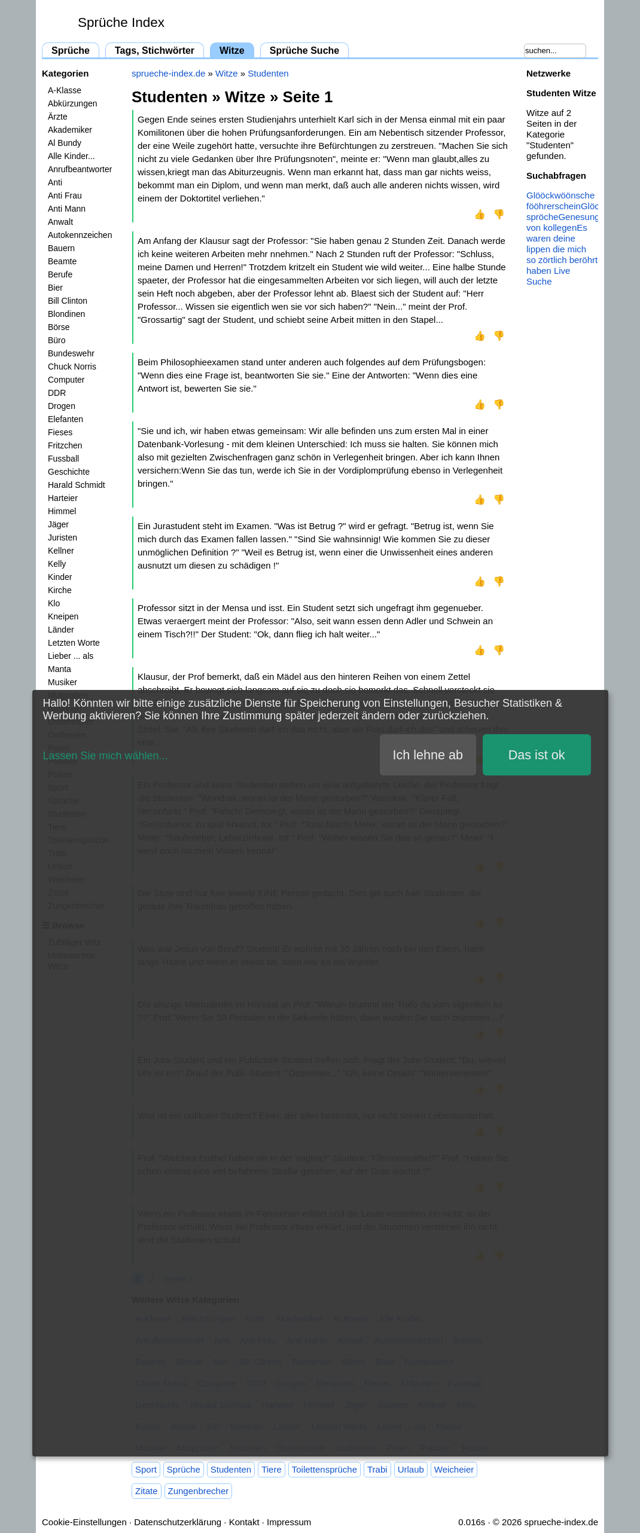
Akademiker (70, 130)
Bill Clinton (67, 301)
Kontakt (244, 1522)
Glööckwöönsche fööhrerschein (560, 200)
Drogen (61, 406)
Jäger (58, 524)
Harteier (63, 498)
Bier (55, 287)
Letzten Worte (74, 643)
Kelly (57, 564)
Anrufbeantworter (80, 169)
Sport (146, 1469)
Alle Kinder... (71, 156)
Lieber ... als (70, 656)
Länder (61, 629)
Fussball (63, 458)
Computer (66, 379)
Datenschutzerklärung (177, 1522)
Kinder (60, 577)
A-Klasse (64, 90)
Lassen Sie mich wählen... (105, 756)
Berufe (60, 274)
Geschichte (69, 472)
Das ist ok (536, 754)
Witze (232, 50)
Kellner (61, 550)
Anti (55, 182)
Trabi (377, 1469)
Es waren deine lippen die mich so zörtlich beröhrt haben (562, 249)
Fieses (60, 432)
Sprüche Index (121, 22)
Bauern (61, 248)
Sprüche (70, 50)
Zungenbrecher (198, 1491)
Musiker (62, 682)
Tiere (271, 1469)
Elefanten (65, 419)
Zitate (146, 1491)
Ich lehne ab (427, 754)
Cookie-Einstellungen (84, 1522)
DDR (57, 393)
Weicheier (454, 1469)
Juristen (62, 537)
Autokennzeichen (80, 235)
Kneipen (63, 616)
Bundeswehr (71, 353)
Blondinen (66, 314)
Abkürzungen (72, 103)
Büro (57, 340)
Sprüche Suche (304, 50)
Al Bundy (64, 143)
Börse (59, 327)
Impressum (289, 1522)
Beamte (62, 261)
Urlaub (411, 1469)
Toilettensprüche (324, 1469)
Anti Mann (67, 208)
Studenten (268, 73)
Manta (59, 669)
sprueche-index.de (168, 73)
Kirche (60, 590)
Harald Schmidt (76, 485)
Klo (54, 603)
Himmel (62, 511)
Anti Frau (65, 195)
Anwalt (60, 222)
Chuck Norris (72, 366)
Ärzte (58, 116)
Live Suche (548, 275)
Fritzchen (65, 445)
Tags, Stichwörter (154, 50)
